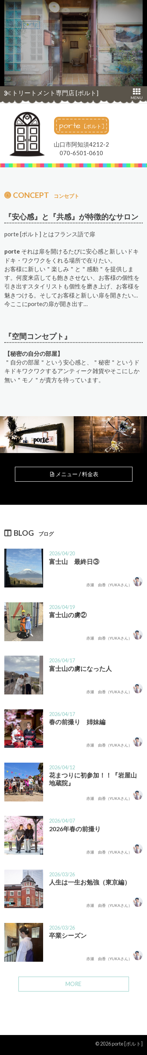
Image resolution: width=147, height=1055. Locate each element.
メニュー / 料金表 (74, 474)
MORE (73, 984)
